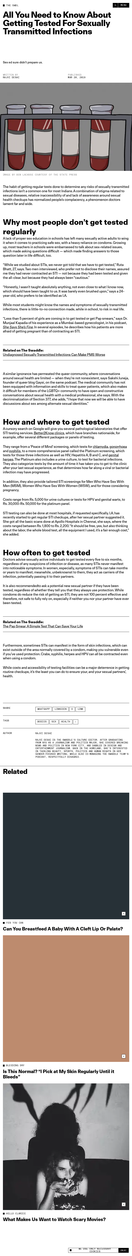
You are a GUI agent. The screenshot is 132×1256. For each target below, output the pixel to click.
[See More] (75, 721)
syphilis (15, 451)
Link (80, 709)
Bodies (42, 721)
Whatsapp (43, 709)
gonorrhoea (118, 447)
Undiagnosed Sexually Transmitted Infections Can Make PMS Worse (54, 355)
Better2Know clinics (49, 433)
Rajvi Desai (11, 77)
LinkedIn (61, 709)
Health (65, 721)
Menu (124, 5)
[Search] (115, 5)
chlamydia (100, 447)
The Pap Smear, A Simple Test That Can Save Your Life (43, 626)
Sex (54, 721)
